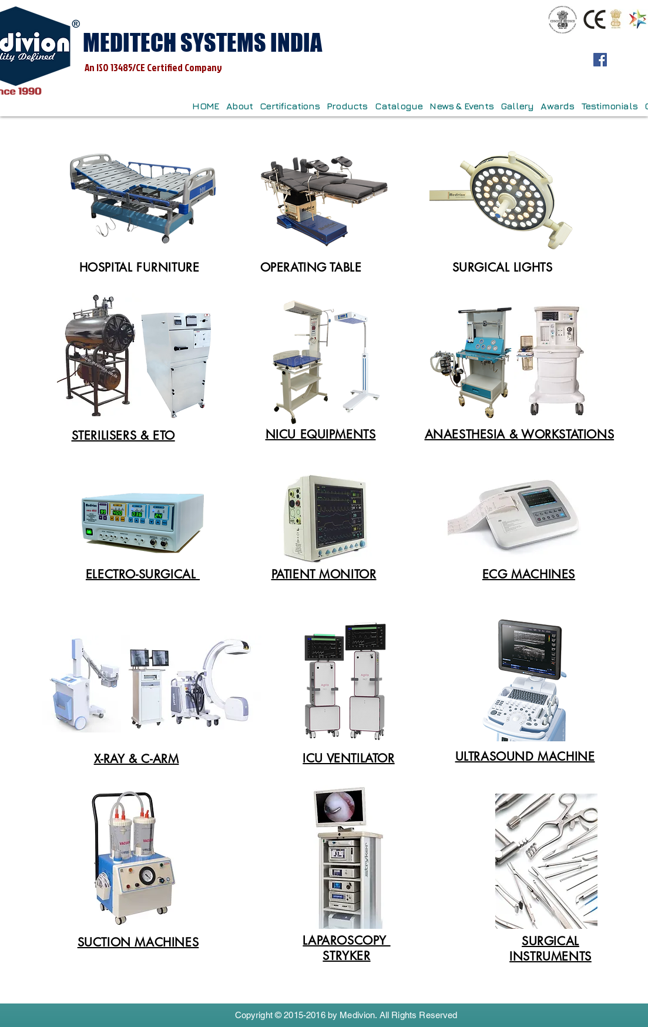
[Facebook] (600, 59)
